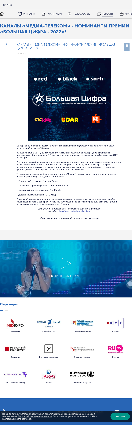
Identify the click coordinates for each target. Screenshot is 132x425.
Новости (107, 14)
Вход (9, 5)
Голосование (81, 14)
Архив (128, 14)
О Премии (29, 14)
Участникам (54, 14)
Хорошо (120, 416)
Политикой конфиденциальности (35, 416)
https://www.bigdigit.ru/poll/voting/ (74, 211)
